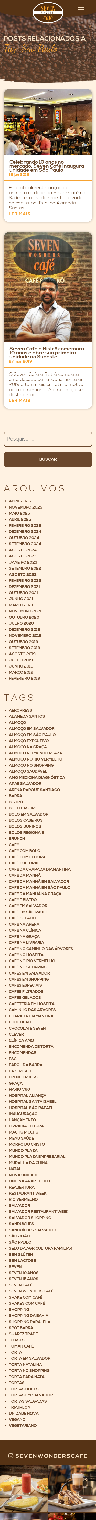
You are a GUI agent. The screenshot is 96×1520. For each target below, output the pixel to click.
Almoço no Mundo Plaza (35, 753)
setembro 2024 (25, 544)
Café (14, 845)
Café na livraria (26, 942)
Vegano (17, 1419)
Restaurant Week (28, 1193)
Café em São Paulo (29, 912)
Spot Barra (21, 1328)
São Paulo (20, 1242)
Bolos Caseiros (26, 820)
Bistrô (16, 802)
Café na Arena (24, 924)
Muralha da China (28, 1163)
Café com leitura (27, 857)
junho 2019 (21, 666)
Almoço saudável (28, 771)
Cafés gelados (25, 997)
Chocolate (20, 1022)
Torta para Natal (28, 1377)
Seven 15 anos (23, 1279)
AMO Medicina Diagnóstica (37, 777)
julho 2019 (21, 660)
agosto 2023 (23, 556)
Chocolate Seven (27, 1028)
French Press (23, 1077)
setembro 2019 (24, 648)
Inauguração (23, 1114)
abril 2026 (20, 501)
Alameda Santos (27, 716)
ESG (13, 1059)
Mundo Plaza (23, 1150)
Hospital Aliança (27, 1095)
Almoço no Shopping (31, 765)
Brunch (17, 838)
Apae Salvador (25, 783)
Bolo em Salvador (28, 814)
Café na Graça (24, 936)
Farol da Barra (25, 1065)
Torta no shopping (29, 1370)
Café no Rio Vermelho (32, 961)
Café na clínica (25, 930)
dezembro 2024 (25, 531)
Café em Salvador (28, 906)
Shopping (19, 1309)
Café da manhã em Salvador (39, 881)
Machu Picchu (23, 1132)
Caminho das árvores (32, 1010)
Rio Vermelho (23, 1199)
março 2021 (21, 605)
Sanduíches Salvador (32, 1230)
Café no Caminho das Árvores (41, 948)
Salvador (19, 1205)
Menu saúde (21, 1138)
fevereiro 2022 (25, 580)
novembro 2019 (25, 635)
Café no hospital (27, 955)
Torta (15, 1352)
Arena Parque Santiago (34, 790)
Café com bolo (24, 851)
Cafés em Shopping (29, 979)
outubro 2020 (24, 617)
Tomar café (21, 1346)
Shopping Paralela (29, 1321)
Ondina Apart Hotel (30, 1181)
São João (19, 1236)
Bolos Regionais (26, 832)
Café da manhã (25, 875)
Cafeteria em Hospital (33, 1004)
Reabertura (22, 1187)
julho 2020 (21, 623)
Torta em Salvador (29, 1358)
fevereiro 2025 (25, 525)
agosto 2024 (23, 550)
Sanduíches (21, 1224)
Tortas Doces (24, 1389)
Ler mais (20, 214)
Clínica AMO (21, 1040)
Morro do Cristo (27, 1144)
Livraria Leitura (26, 1126)
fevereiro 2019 (24, 678)
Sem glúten (21, 1254)
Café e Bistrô (23, 900)
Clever (16, 1034)
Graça (16, 1083)
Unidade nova (24, 1413)
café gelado (22, 918)
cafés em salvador (29, 973)
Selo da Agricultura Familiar (40, 1248)
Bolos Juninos (25, 826)
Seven (15, 1266)
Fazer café (20, 1071)
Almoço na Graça (28, 747)
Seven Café (21, 1285)
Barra (15, 796)
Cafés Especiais (25, 985)
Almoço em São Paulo (32, 734)
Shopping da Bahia (28, 1315)
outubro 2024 (24, 538)
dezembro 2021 (24, 586)
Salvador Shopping (30, 1218)
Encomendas (22, 1052)
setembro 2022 (25, 568)
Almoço (17, 722)
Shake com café (25, 1297)
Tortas (17, 1383)
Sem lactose (22, 1260)
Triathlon (19, 1407)
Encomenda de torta (31, 1046)
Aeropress (20, 710)
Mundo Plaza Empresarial (37, 1156)
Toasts (17, 1340)
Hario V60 (19, 1089)
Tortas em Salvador (31, 1395)
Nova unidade (24, 1175)
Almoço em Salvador (32, 728)
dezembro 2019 (24, 629)
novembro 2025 (25, 507)
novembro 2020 (25, 611)
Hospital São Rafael (31, 1107)
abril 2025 (20, 519)
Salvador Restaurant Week (39, 1211)
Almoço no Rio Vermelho (35, 759)
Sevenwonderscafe (48, 1456)
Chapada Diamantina (31, 1016)
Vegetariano (23, 1425)
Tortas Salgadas (28, 1401)
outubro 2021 (23, 593)
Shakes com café (27, 1303)
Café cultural (24, 863)
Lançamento (22, 1120)
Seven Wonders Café (31, 1291)
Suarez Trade (23, 1334)
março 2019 (21, 672)
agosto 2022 (23, 574)
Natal (15, 1169)
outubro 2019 (23, 641)
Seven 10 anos (24, 1273)
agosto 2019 (22, 654)
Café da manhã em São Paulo (39, 887)
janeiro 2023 (23, 562)
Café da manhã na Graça (35, 893)
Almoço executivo (29, 741)
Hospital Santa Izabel (33, 1101)
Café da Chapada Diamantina (40, 869)
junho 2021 (21, 599)
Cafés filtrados (26, 991)
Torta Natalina (25, 1364)
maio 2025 (19, 513)
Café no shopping (28, 967)
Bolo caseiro (23, 808)
